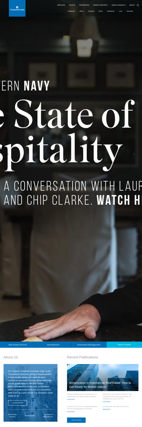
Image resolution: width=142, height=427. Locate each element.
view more (76, 420)
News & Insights (118, 5)
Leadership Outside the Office (116, 406)
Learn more (17, 403)
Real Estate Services (12, 416)
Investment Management (48, 416)
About (132, 5)
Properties (84, 5)
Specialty (130, 11)
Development (30, 415)
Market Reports (100, 5)
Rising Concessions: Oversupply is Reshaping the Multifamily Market (82, 395)
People (72, 5)
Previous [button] (8, 154)
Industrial (91, 11)
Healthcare (71, 11)
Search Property (124, 345)
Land (120, 11)
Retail (101, 11)
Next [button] (134, 154)
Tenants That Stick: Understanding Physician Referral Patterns (82, 408)
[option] (71, 171)
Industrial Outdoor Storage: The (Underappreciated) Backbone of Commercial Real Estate (117, 396)
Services (61, 5)
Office (81, 11)
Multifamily (110, 11)
